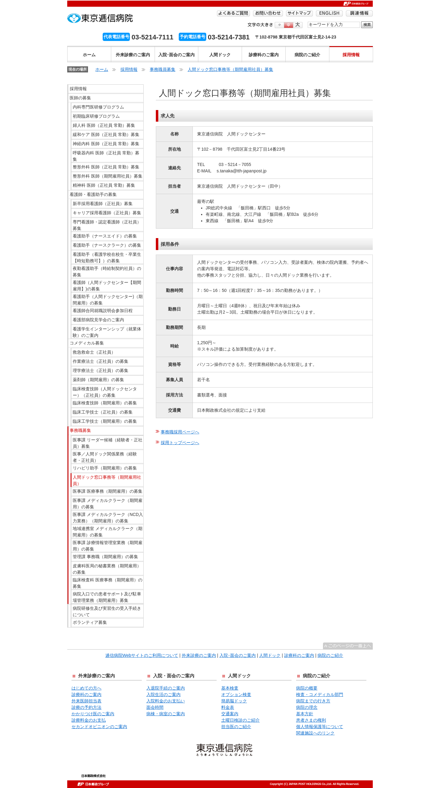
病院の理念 (306, 707)
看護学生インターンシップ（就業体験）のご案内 (107, 332)
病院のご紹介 (307, 54)
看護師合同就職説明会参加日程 (103, 310)
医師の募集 (80, 97)
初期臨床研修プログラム (96, 116)
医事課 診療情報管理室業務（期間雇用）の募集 (107, 545)
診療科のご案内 (264, 54)
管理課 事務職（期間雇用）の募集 (105, 556)
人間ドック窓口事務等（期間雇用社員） (107, 480)
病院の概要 (306, 688)
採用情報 (351, 54)
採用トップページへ (180, 442)
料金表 (227, 707)
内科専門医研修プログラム (98, 107)
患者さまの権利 (311, 720)
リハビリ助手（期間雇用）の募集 (105, 468)
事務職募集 (80, 430)
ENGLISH (329, 13)
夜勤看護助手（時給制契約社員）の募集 (107, 271)
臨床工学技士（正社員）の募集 (103, 412)
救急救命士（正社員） (94, 352)
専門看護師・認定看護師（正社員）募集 (107, 225)
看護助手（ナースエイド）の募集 (105, 236)
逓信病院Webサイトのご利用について (141, 655)
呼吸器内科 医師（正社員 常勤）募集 (106, 156)
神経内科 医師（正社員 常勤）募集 (106, 143)
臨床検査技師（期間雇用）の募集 (105, 402)
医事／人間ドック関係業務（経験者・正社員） (105, 457)
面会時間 (154, 707)
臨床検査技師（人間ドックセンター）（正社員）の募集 (105, 392)
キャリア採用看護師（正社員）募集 (107, 212)
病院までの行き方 (313, 700)
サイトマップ (299, 13)
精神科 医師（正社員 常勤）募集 (104, 185)
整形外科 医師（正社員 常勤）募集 (106, 166)
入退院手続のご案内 (165, 688)
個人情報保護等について (319, 726)
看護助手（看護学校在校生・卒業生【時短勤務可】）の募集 (107, 257)
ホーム (89, 54)
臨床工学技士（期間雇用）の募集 (105, 421)
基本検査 (229, 688)
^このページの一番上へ (348, 646)
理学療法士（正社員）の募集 (100, 370)
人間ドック (220, 54)
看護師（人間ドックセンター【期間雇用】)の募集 (107, 285)
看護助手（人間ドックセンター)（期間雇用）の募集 (108, 299)
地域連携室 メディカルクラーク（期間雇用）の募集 (107, 531)
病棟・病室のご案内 (165, 713)
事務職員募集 (162, 69)
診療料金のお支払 (89, 720)
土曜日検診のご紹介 (240, 720)
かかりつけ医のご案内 (93, 713)
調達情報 (359, 13)
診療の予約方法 (86, 707)
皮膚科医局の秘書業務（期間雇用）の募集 (107, 569)
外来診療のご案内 (133, 54)
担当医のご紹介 (236, 726)
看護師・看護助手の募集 (93, 194)
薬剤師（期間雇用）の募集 (98, 379)
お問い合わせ (268, 13)
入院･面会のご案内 (176, 54)
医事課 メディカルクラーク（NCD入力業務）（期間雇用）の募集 (108, 517)
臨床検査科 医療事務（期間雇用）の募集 (107, 583)
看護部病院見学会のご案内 (98, 319)
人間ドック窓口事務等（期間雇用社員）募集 (230, 69)
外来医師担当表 (86, 700)
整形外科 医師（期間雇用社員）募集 (107, 176)
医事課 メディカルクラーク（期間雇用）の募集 (107, 503)
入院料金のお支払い (165, 700)
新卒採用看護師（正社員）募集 (103, 203)
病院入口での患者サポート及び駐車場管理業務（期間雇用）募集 (107, 597)
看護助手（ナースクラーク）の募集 (107, 245)
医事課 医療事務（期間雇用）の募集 (107, 491)
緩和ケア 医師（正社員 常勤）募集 (106, 134)
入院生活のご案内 (163, 694)
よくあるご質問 (233, 13)
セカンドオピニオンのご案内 (99, 726)
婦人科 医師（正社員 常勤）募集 (104, 125)
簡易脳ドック (234, 700)
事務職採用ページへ (180, 431)
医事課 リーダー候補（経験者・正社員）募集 (107, 443)
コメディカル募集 (87, 343)
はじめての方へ (86, 688)
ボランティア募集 (90, 622)
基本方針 (304, 713)
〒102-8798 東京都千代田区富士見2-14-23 (295, 37)
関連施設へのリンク (315, 733)
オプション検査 (236, 694)
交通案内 (229, 713)
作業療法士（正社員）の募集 (100, 361)
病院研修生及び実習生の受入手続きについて (107, 611)
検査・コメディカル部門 (319, 694)
